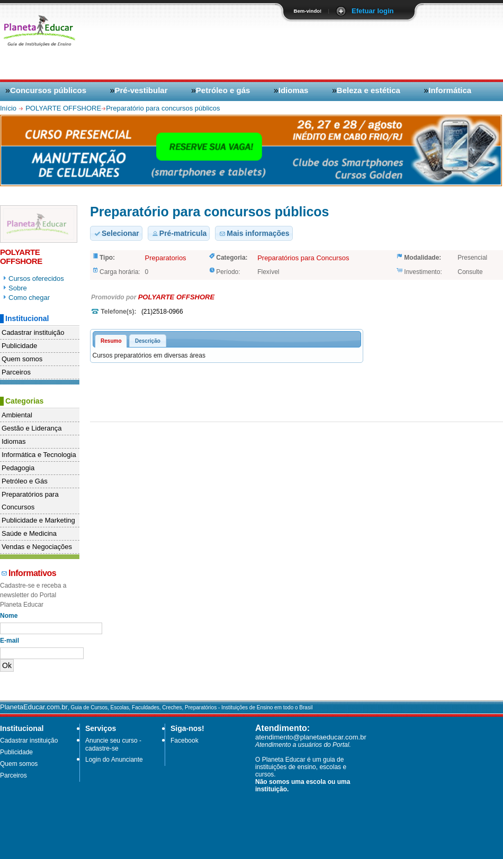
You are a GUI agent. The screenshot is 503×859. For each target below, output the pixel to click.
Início (9, 108)
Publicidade (19, 346)
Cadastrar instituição (33, 332)
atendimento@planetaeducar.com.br (310, 737)
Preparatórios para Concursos (30, 500)
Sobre (17, 288)
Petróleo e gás (223, 90)
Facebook (184, 740)
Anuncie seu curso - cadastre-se (113, 744)
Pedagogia (18, 468)
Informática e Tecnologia (39, 455)
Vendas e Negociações (37, 547)
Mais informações (253, 233)
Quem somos (22, 359)
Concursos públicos (48, 90)
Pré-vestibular (140, 90)
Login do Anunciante (114, 759)
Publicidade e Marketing (38, 520)
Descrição (147, 341)
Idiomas (294, 90)
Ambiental (17, 415)
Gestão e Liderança (31, 428)
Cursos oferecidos (36, 278)
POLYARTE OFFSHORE (63, 108)
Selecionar (116, 233)
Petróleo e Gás (25, 481)
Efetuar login (372, 11)
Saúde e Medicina (29, 533)
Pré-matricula (178, 233)
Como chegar (29, 297)
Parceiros (16, 372)
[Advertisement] (427, 99)
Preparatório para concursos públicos (163, 108)
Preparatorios (165, 258)
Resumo (111, 341)
